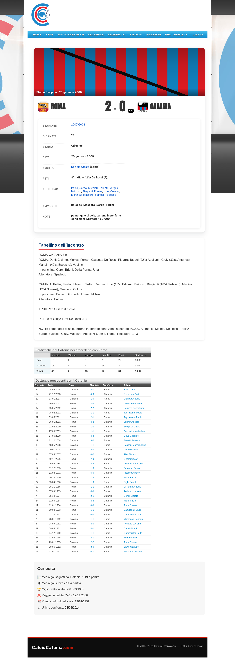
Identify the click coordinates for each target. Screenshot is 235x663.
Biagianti (88, 191)
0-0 (92, 505)
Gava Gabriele (131, 436)
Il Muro (197, 34)
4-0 (92, 394)
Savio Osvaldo (131, 547)
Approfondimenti (71, 34)
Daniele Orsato (80, 166)
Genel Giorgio (131, 496)
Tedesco (110, 194)
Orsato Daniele (131, 449)
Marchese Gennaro (134, 519)
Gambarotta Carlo (133, 514)
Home (37, 34)
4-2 (92, 422)
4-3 (92, 436)
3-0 (92, 547)
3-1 (92, 537)
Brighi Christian (131, 422)
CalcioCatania (52, 647)
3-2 (92, 440)
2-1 (92, 417)
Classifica (96, 34)
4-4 (92, 500)
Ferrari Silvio (130, 537)
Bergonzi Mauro (132, 426)
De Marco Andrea (133, 403)
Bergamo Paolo (132, 468)
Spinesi (99, 194)
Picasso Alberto (132, 473)
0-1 (92, 551)
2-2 (92, 403)
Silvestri (93, 187)
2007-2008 (78, 124)
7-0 (92, 459)
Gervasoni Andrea (133, 394)
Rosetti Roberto (132, 440)
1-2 (92, 477)
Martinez (76, 194)
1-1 (92, 412)
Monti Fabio (130, 477)
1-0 (92, 398)
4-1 (92, 389)
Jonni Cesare (130, 505)
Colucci (114, 191)
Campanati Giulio (133, 510)
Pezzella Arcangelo (133, 463)
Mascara (88, 194)
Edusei (98, 191)
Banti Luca (129, 389)
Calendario (116, 34)
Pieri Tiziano (130, 454)
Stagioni (136, 34)
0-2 (92, 454)
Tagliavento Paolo (133, 412)
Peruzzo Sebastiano (134, 408)
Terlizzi (103, 187)
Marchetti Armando (133, 551)
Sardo (83, 187)
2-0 (92, 449)
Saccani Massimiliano (135, 431)
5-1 (92, 510)
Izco (106, 191)
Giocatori (154, 34)
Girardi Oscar (131, 459)
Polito (74, 187)
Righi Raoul (130, 482)
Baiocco (76, 191)
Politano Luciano (132, 491)
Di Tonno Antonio (132, 486)
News (50, 34)
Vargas (113, 187)
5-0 (92, 473)
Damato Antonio (132, 398)
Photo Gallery (176, 34)
